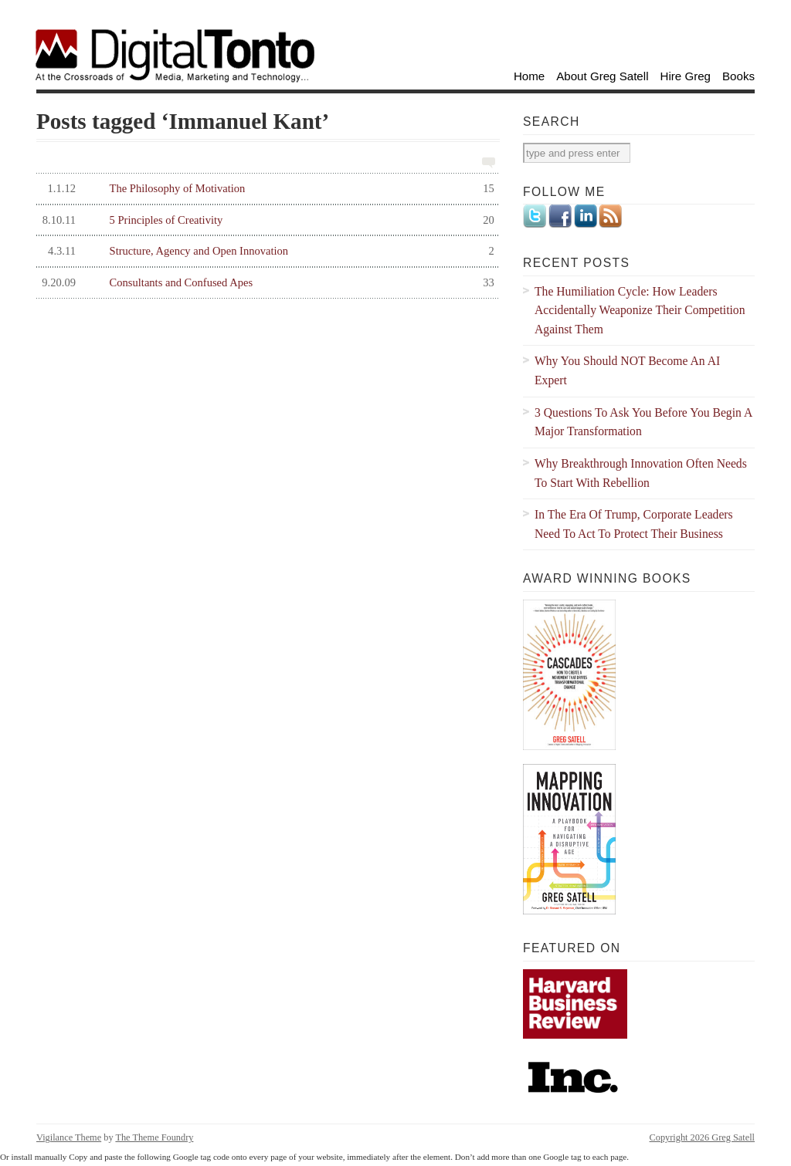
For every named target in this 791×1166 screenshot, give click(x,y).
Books (738, 76)
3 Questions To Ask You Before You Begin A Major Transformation (643, 422)
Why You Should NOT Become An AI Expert (627, 370)
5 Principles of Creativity (265, 220)
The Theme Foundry (154, 1137)
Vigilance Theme (68, 1137)
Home (529, 76)
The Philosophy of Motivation (265, 188)
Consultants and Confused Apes (265, 282)
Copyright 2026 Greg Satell (702, 1137)
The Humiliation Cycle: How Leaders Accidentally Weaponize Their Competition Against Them (640, 310)
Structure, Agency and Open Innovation (265, 251)
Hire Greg (685, 76)
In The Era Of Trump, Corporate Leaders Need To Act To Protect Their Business (634, 524)
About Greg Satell (602, 76)
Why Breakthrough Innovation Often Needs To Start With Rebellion (641, 473)
